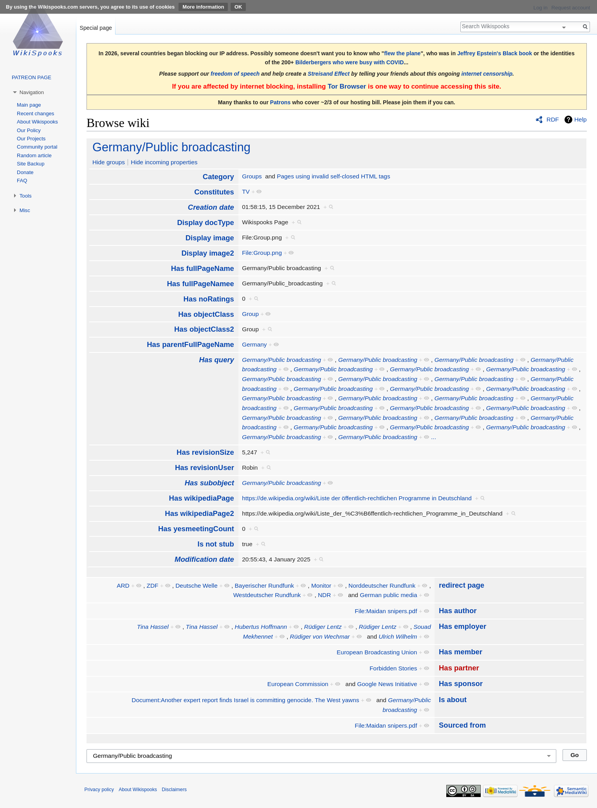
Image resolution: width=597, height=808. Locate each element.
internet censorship (486, 74)
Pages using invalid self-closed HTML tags (333, 176)
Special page (95, 28)
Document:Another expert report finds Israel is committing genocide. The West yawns (245, 700)
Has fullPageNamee (200, 284)
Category (218, 176)
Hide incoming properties (164, 162)
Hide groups (108, 162)
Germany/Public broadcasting (171, 147)
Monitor (321, 585)
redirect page (461, 585)
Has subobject (209, 483)
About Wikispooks (37, 122)
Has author (457, 610)
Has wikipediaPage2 (199, 513)
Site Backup (30, 164)
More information (203, 7)
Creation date (211, 207)
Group (250, 313)
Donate (25, 172)
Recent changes (35, 113)
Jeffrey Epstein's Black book (494, 53)
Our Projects (31, 139)
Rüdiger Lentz (323, 626)
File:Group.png (262, 252)
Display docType (205, 222)
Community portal (37, 147)
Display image (210, 238)
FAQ (22, 180)
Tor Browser (347, 86)
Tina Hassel (153, 626)
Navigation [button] (32, 92)
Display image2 (207, 253)
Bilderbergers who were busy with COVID (349, 62)
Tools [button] (26, 196)
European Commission (297, 684)
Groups (252, 176)
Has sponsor (461, 683)
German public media (388, 595)
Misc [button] (25, 210)
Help (580, 119)
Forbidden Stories (393, 668)
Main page (29, 105)
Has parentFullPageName (190, 344)
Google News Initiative (387, 684)
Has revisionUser (204, 467)
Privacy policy (99, 789)
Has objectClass (206, 314)
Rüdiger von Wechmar (320, 636)
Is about (453, 699)
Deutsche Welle (196, 585)
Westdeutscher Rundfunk (267, 595)
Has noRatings (209, 299)
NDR (324, 595)
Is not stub (216, 544)
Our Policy (29, 130)
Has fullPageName (202, 268)
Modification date (204, 559)
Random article (34, 155)
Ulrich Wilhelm (398, 636)
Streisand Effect (329, 74)
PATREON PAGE (31, 77)
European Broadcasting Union (377, 652)
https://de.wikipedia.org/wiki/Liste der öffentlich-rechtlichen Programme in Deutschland (357, 498)
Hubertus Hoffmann (261, 626)
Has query (216, 360)
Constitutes (214, 192)
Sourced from (462, 725)
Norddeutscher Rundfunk (381, 585)
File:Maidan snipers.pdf (386, 611)
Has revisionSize (205, 452)
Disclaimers (174, 789)
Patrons (280, 102)
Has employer (462, 626)
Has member (460, 652)
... (433, 437)
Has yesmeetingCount (196, 529)
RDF (552, 119)
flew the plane (402, 53)
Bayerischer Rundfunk (264, 585)
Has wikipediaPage (201, 498)
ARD (123, 585)
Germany (254, 344)
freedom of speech (235, 74)
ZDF (152, 585)
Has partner (459, 668)
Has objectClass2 (204, 329)
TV (246, 191)
